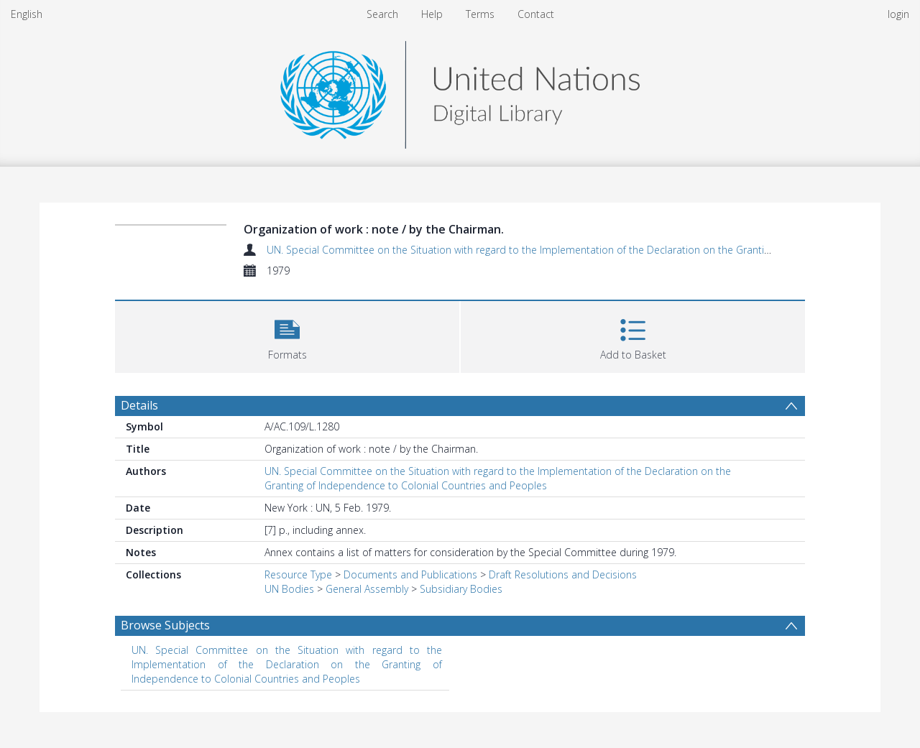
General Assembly (367, 589)
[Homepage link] (460, 91)
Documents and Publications (410, 574)
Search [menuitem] (382, 14)
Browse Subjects (165, 625)
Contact (536, 14)
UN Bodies (289, 589)
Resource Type (298, 574)
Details (139, 405)
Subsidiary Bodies (461, 589)
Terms (480, 14)
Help (432, 14)
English (26, 14)
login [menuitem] (898, 14)
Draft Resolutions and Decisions (563, 574)
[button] (287, 335)
